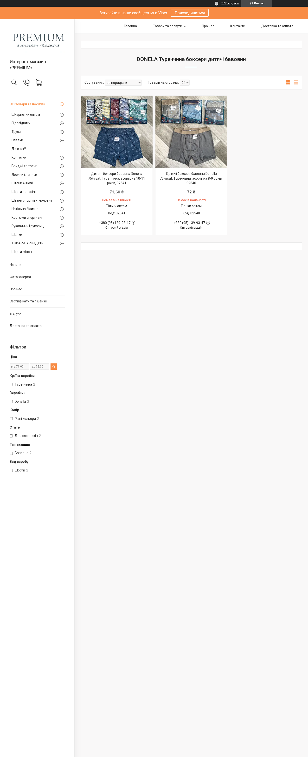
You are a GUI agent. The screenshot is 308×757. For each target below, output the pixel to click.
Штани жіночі (22, 183)
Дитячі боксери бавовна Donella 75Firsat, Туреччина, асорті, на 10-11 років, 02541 (116, 178)
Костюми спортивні (27, 217)
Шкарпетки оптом (26, 114)
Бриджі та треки (24, 166)
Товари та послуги (167, 26)
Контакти (237, 26)
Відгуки (15, 313)
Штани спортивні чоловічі (32, 200)
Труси (16, 132)
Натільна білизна (25, 209)
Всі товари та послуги (27, 104)
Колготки (19, 157)
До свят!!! (19, 149)
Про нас (16, 289)
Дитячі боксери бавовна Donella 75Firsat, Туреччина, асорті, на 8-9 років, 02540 (191, 178)
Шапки (17, 235)
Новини (15, 265)
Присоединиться (190, 13)
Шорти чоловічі (24, 192)
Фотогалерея (20, 277)
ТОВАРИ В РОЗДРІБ (27, 243)
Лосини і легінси (24, 175)
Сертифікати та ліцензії (28, 301)
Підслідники (21, 123)
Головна (130, 26)
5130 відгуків (230, 3)
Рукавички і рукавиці (28, 226)
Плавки (17, 140)
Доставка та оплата (26, 326)
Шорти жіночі (22, 252)
